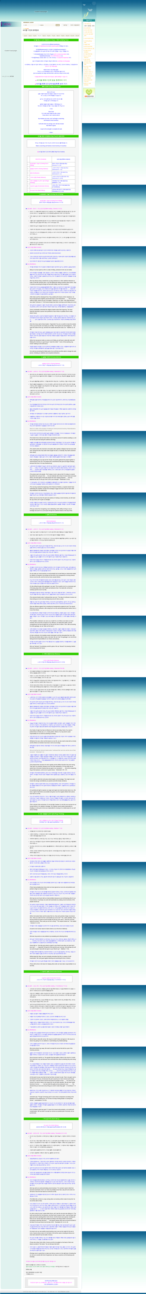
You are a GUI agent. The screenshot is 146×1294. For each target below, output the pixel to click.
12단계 (77, 35)
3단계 (34, 35)
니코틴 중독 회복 (88, 32)
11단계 (72, 35)
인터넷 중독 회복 (88, 30)
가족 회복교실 (87, 23)
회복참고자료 (87, 69)
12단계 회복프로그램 (89, 48)
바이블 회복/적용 (88, 54)
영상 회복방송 (87, 77)
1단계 (25, 35)
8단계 (58, 35)
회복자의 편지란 (88, 73)
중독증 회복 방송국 (88, 75)
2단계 (30, 35)
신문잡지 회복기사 (88, 71)
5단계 (44, 35)
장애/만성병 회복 (88, 46)
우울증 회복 (87, 44)
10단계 (67, 35)
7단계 (53, 35)
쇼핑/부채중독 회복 (88, 38)
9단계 (62, 35)
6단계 (48, 35)
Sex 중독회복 (87, 28)
